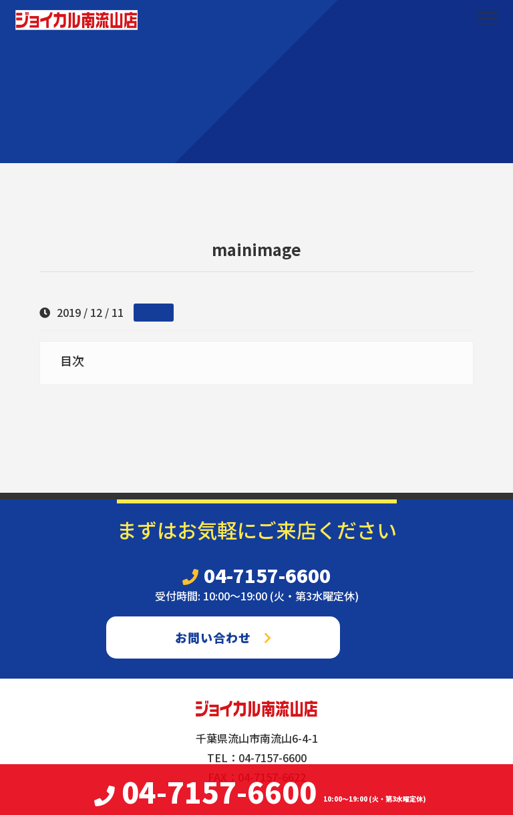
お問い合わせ (223, 637)
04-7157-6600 (256, 575)
